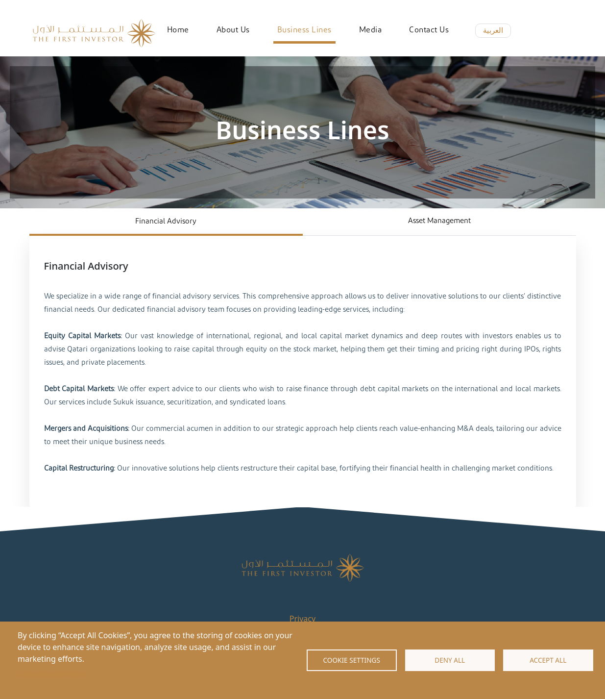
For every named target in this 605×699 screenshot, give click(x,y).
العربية (493, 30)
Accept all (548, 660)
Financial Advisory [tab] (165, 221)
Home (178, 30)
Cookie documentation (51, 674)
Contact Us (429, 30)
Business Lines (304, 30)
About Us (233, 30)
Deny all (450, 660)
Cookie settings (351, 660)
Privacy (302, 618)
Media (370, 30)
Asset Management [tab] (439, 221)
